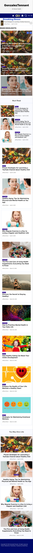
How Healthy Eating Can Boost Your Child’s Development (15, 357)
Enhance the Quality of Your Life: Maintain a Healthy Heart (14, 387)
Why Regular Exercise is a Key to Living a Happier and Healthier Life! (23, 135)
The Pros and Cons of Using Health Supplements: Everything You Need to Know (15, 264)
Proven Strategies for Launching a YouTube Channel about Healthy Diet (16, 45)
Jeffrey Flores (8, 24)
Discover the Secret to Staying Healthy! (14, 295)
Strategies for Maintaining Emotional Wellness (16, 418)
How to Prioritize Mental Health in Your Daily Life (15, 326)
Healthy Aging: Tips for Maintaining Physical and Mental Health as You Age (16, 90)
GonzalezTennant (16, 5)
